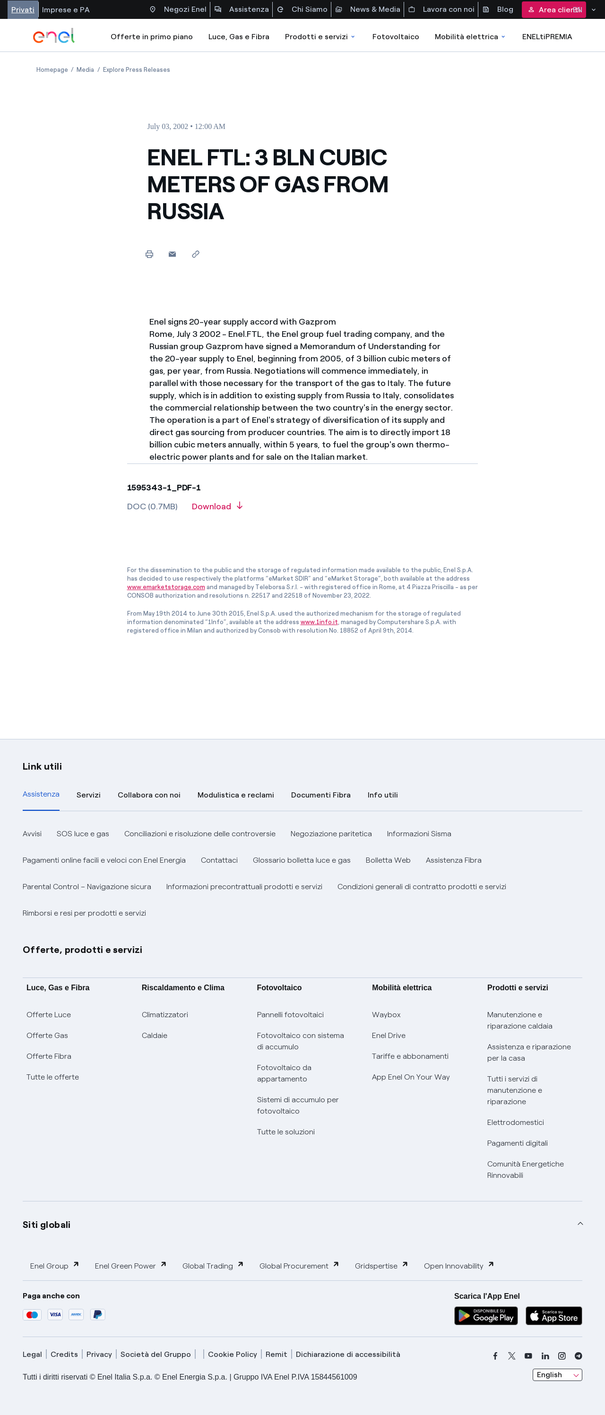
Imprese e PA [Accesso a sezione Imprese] (66, 9)
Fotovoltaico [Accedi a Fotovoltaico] (395, 36)
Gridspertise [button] (382, 1265)
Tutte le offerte (52, 1076)
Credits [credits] (64, 1354)
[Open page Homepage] (52, 69)
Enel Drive (389, 1035)
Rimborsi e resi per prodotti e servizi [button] (84, 913)
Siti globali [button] (47, 1224)
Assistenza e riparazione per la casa (529, 1052)
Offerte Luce (48, 1014)
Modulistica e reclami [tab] (236, 794)
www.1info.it (319, 622)
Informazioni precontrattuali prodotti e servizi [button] (244, 886)
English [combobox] (549, 1374)
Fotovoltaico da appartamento (284, 1073)
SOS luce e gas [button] (83, 833)
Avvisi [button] (32, 833)
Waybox (386, 1014)
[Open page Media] (85, 69)
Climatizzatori (165, 1014)
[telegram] (578, 1356)
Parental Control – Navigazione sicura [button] (87, 886)
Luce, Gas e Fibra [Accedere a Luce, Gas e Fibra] (238, 36)
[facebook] (495, 1356)
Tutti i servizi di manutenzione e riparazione (514, 1090)
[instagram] (562, 1356)
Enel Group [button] (55, 1265)
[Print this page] (149, 254)
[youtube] (528, 1356)
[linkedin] (545, 1356)
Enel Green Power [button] (131, 1265)
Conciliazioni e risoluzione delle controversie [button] (200, 833)
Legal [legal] (32, 1354)
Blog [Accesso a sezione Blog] (497, 9)
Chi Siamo (302, 9)
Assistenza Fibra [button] (454, 860)
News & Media (367, 9)
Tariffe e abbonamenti (410, 1056)
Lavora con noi (441, 9)
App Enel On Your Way (411, 1076)
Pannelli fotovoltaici (290, 1014)
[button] (172, 254)
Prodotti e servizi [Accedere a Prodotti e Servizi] (320, 36)
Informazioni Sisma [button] (419, 833)
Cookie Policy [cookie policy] (232, 1354)
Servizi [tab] (89, 794)
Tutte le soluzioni (286, 1131)
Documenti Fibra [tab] (321, 794)
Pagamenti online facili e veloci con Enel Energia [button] (104, 860)
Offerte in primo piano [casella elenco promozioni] (152, 36)
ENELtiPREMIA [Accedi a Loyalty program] (547, 36)
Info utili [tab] (383, 794)
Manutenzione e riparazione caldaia (520, 1020)
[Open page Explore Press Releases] (136, 69)
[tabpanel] (302, 873)
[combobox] (557, 1375)
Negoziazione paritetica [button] (331, 833)
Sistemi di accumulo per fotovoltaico (298, 1105)
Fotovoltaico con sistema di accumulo (300, 1041)
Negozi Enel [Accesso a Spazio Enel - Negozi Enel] (178, 9)
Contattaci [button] (219, 860)
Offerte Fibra (48, 1056)
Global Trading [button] (213, 1265)
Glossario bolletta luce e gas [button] (302, 860)
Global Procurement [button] (299, 1265)
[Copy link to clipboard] (195, 254)
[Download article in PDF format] (217, 509)
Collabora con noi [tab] (149, 794)
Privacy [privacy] (99, 1354)
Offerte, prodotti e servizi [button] (83, 949)
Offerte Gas (47, 1035)
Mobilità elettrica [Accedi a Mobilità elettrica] (471, 36)
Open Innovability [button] (459, 1265)
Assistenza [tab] (41, 793)
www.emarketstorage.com (166, 587)
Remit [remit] (276, 1354)
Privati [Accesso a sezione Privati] (23, 9)
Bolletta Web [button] (388, 860)
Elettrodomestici (515, 1122)
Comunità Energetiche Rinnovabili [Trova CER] (525, 1169)
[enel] (54, 35)
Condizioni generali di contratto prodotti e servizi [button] (421, 886)
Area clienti (553, 9)
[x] (512, 1356)
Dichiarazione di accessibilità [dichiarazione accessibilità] (348, 1354)
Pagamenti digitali (517, 1143)
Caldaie (154, 1035)
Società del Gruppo (156, 1354)
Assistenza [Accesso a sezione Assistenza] (241, 9)
